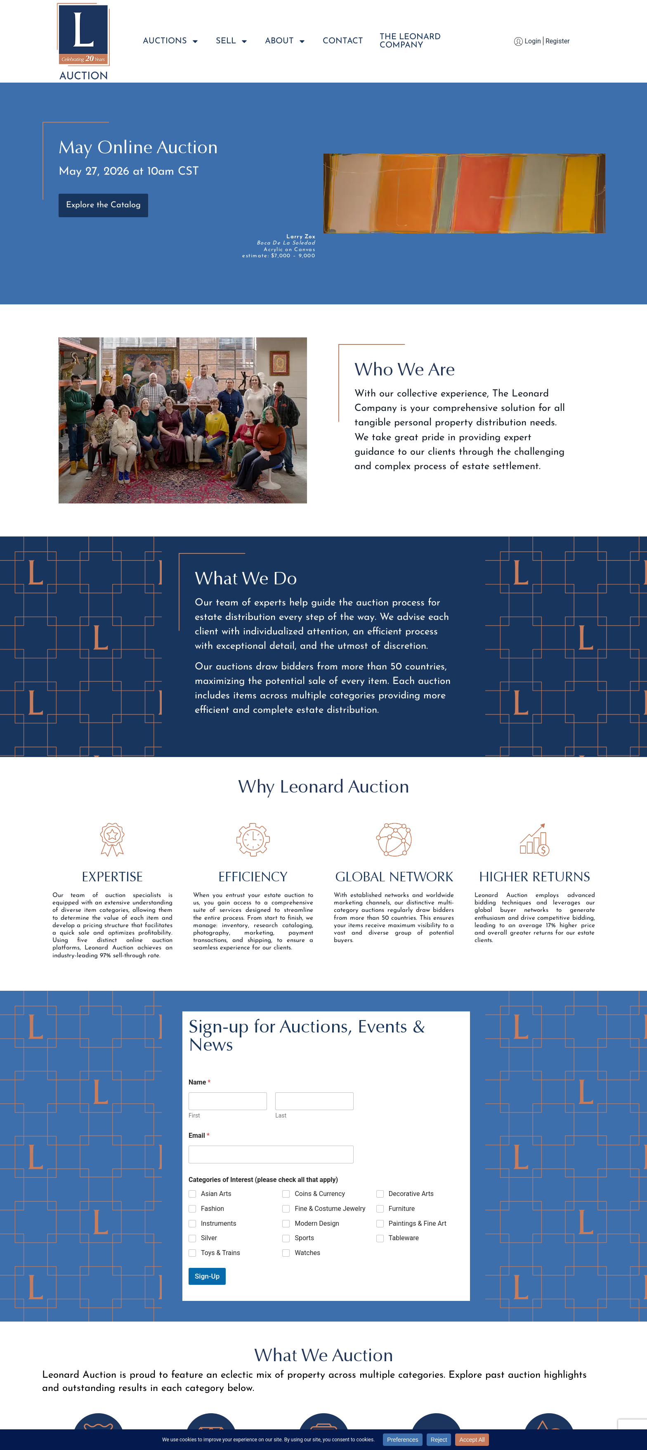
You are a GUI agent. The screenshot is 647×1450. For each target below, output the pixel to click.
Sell (232, 41)
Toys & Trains (220, 1253)
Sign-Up (207, 1276)
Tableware (404, 1238)
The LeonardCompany (410, 41)
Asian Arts (216, 1194)
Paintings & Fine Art (417, 1223)
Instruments (218, 1223)
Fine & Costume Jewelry (330, 1209)
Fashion (212, 1209)
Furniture (402, 1209)
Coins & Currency (320, 1194)
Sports (304, 1238)
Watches (307, 1253)
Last (280, 1115)
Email (199, 1135)
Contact (343, 41)
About (285, 41)
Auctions (171, 41)
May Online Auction (138, 147)
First (194, 1115)
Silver (209, 1238)
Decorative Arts (411, 1194)
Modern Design (317, 1223)
